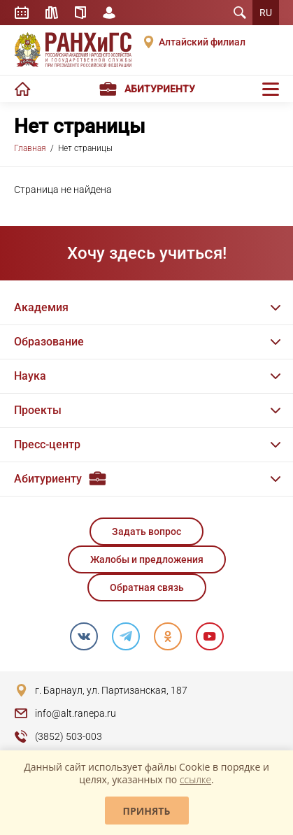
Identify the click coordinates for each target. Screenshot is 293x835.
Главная (30, 148)
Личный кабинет (109, 12)
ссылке (195, 779)
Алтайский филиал (202, 42)
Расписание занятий (21, 12)
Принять (147, 811)
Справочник (80, 12)
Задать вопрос (146, 531)
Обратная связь (147, 587)
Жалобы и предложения (146, 559)
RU (265, 12)
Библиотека (51, 12)
